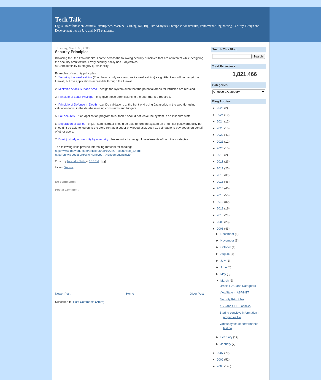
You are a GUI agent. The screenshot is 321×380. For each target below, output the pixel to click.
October (226, 247)
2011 (220, 208)
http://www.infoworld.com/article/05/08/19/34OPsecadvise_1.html (98, 150)
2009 (220, 222)
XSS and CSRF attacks (235, 306)
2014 (220, 188)
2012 (220, 202)
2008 (220, 228)
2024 (220, 121)
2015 (220, 181)
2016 (220, 175)
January (226, 344)
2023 (220, 128)
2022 (220, 134)
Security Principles (232, 299)
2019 (220, 155)
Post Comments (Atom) (88, 302)
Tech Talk (68, 19)
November (227, 240)
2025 (220, 115)
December (227, 234)
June (224, 267)
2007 (220, 353)
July (223, 260)
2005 (220, 366)
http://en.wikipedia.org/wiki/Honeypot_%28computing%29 (93, 154)
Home (130, 293)
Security (68, 167)
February (226, 337)
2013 (220, 195)
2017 (220, 168)
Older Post (197, 293)
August (225, 253)
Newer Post (62, 293)
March (224, 280)
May (223, 274)
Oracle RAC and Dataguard (238, 286)
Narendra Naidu (76, 161)
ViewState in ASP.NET (234, 292)
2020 (220, 148)
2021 (220, 141)
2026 (220, 108)
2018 (220, 161)
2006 (220, 359)
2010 (220, 215)
